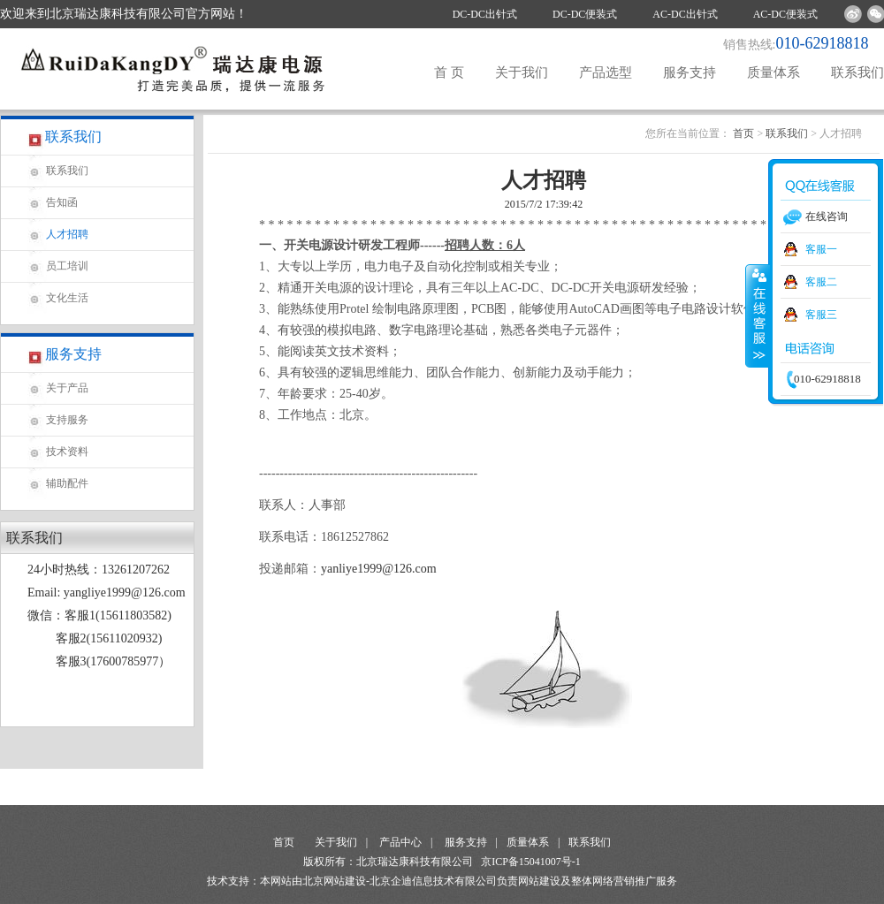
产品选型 (605, 72)
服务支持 (689, 72)
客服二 (821, 282)
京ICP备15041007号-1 (531, 861)
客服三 (821, 314)
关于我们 (521, 72)
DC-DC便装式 (584, 14)
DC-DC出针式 (485, 14)
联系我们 (857, 72)
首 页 (449, 72)
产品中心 (400, 842)
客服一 (821, 249)
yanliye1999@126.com (379, 568)
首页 (743, 133)
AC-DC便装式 (785, 14)
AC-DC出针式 (684, 14)
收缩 (757, 315)
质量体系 (773, 72)
